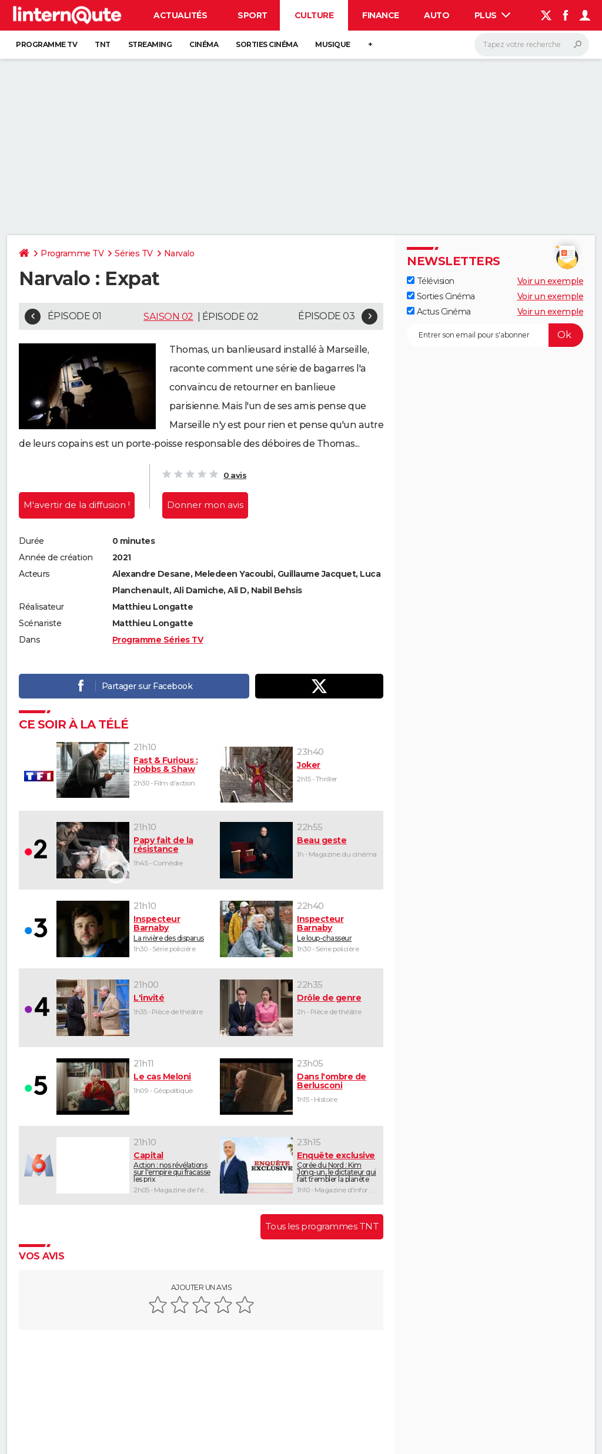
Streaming (150, 44)
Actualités (180, 15)
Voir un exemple (550, 281)
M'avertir (77, 504)
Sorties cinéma (266, 44)
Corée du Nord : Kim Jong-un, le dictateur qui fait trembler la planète (337, 1166)
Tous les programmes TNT (322, 1226)
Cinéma (203, 44)
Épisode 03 (326, 316)
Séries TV (134, 253)
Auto (436, 15)
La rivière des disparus (172, 928)
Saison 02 (168, 316)
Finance (380, 15)
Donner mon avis (205, 504)
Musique (332, 44)
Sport (252, 15)
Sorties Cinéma (441, 296)
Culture (314, 15)
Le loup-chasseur (337, 928)
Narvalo (179, 253)
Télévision (430, 281)
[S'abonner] (495, 335)
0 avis (234, 475)
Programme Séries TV (157, 639)
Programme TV (46, 44)
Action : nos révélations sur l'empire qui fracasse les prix (172, 1166)
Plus (492, 15)
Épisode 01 (75, 316)
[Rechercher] (531, 44)
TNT (103, 44)
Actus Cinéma (439, 311)
